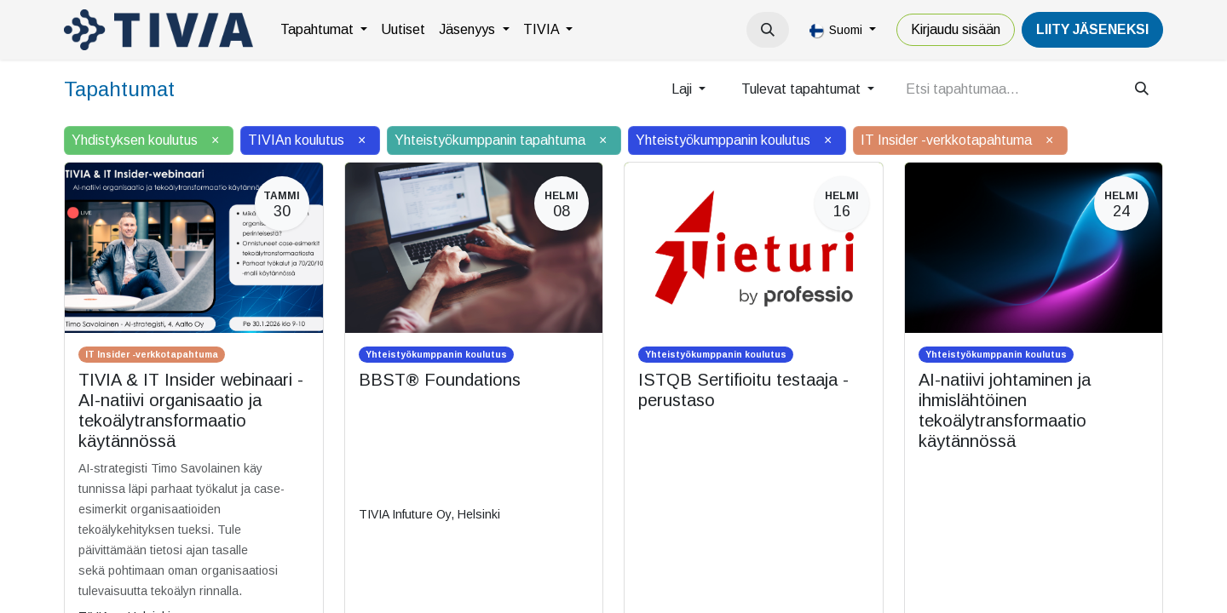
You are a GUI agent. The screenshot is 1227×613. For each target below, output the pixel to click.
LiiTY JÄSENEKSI (1092, 29)
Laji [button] (683, 89)
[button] (767, 30)
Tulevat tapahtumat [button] (802, 89)
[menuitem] (324, 30)
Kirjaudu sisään (955, 29)
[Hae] (1141, 89)
